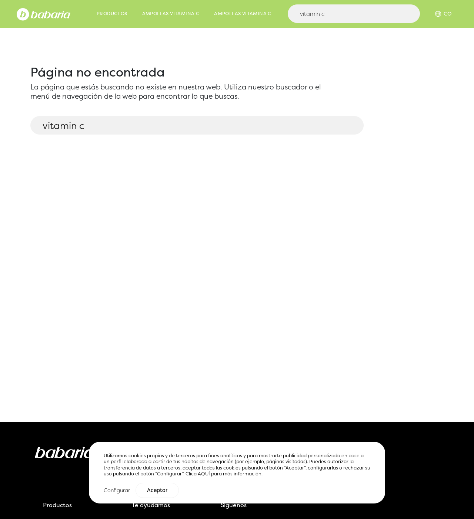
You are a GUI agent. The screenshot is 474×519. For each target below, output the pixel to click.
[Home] (43, 14)
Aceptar (157, 491)
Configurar (117, 490)
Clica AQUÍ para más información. (224, 474)
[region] (237, 473)
